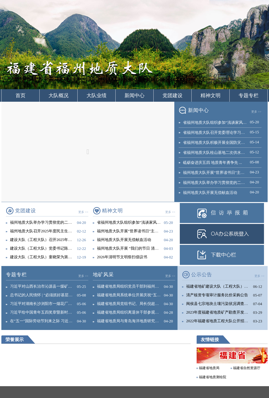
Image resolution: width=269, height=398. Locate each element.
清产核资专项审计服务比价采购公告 (217, 295)
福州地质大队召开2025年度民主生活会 (43, 231)
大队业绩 (96, 95)
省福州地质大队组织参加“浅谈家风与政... (218, 122)
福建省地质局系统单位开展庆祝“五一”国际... (135, 295)
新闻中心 (134, 95)
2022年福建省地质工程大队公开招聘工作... (222, 321)
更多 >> (256, 111)
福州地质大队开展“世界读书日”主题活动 (131, 231)
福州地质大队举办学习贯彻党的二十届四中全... (50, 222)
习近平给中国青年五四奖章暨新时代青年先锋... (50, 312)
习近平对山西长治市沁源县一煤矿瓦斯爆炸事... (50, 286)
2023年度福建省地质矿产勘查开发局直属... (222, 312)
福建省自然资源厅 (246, 368)
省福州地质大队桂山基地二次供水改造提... (219, 152)
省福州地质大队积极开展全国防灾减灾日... (219, 142)
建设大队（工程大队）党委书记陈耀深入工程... (50, 248)
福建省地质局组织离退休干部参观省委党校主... (137, 312)
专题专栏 (249, 95)
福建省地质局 (209, 368)
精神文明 (210, 95)
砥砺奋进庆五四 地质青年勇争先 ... (212, 162)
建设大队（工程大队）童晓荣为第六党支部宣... (50, 257)
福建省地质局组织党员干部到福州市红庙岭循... (137, 286)
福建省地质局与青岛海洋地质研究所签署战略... (137, 321)
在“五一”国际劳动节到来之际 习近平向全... (46, 321)
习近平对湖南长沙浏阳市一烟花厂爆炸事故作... (50, 304)
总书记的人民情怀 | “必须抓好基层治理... (44, 295)
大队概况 (58, 95)
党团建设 (172, 95)
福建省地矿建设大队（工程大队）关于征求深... (226, 286)
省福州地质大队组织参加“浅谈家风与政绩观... (136, 222)
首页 (20, 95)
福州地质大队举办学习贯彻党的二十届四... (219, 182)
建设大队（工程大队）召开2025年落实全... (46, 240)
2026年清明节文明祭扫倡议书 (122, 257)
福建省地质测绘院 (212, 377)
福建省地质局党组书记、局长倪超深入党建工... (137, 304)
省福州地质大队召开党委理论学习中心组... (219, 132)
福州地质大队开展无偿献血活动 (210, 192)
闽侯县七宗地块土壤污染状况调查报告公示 (223, 304)
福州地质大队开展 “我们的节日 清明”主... (132, 248)
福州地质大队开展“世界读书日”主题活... (217, 172)
